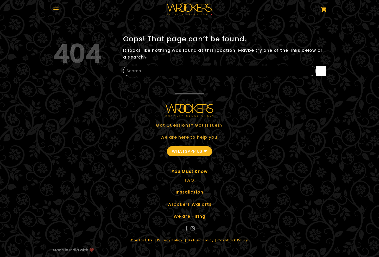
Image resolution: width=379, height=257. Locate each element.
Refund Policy (201, 240)
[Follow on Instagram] (193, 228)
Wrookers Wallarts (189, 204)
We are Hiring (190, 216)
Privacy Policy (170, 240)
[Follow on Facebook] (186, 228)
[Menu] (56, 9)
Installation (189, 192)
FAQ (189, 180)
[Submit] (321, 71)
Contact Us (142, 240)
